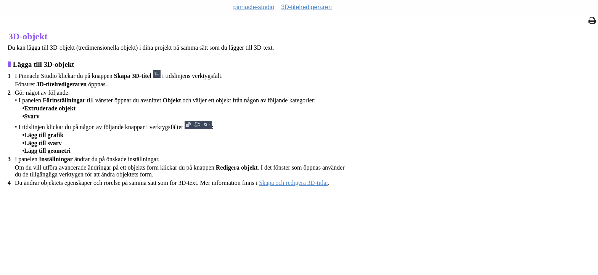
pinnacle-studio (253, 7)
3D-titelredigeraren (306, 7)
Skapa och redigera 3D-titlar (293, 183)
